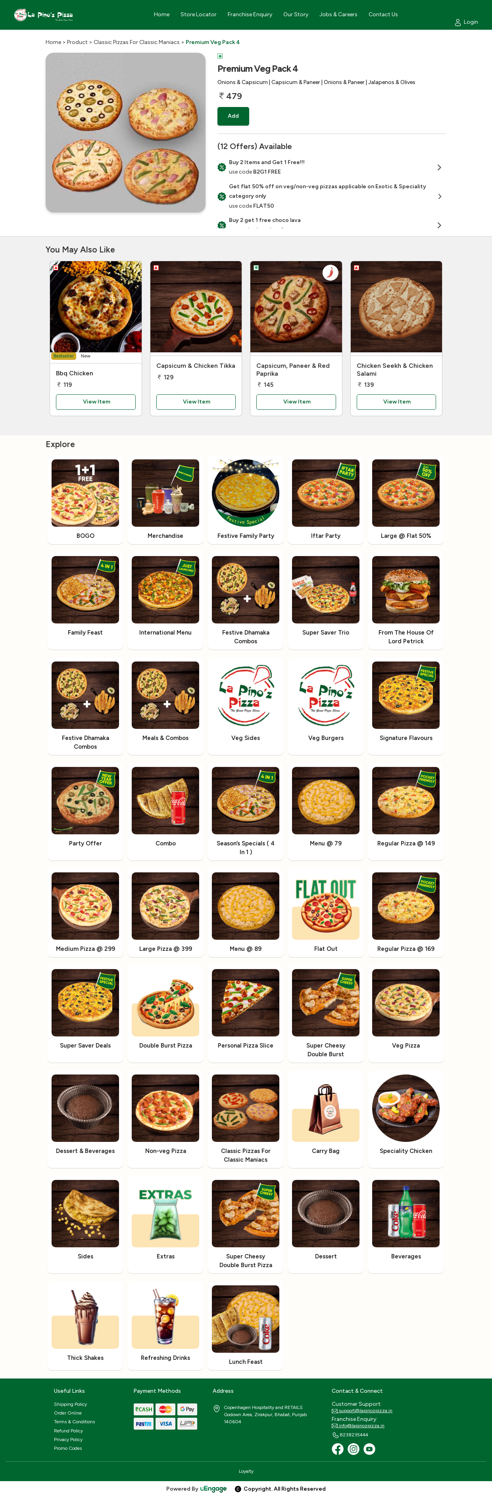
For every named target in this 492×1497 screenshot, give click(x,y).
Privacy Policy (68, 1439)
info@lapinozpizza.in (358, 1426)
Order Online (68, 1413)
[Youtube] (369, 1449)
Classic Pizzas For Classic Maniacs (137, 42)
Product (77, 42)
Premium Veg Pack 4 (213, 42)
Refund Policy (68, 1431)
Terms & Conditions (74, 1421)
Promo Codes (68, 1448)
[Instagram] (353, 1449)
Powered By (196, 1489)
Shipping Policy (70, 1404)
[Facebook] (338, 1449)
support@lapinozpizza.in (362, 1411)
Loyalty (246, 1471)
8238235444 (350, 1435)
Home (53, 42)
